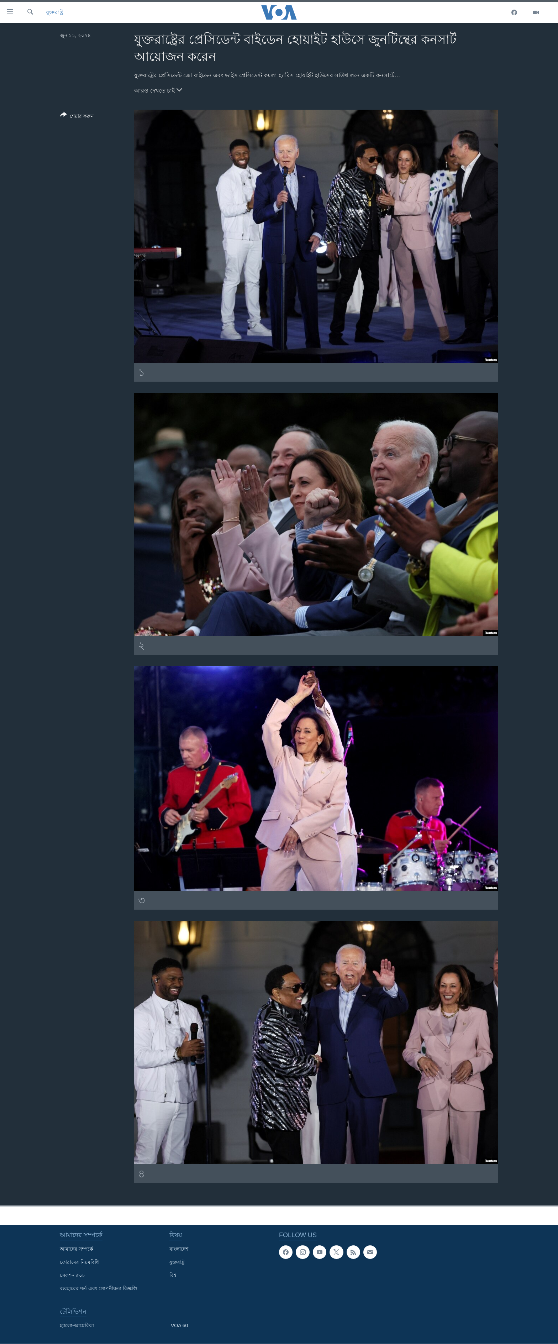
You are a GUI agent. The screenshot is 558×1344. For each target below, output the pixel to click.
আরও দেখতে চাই (158, 89)
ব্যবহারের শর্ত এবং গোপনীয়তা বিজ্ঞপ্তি (98, 1288)
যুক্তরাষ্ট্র (54, 12)
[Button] (77, 117)
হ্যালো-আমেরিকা (77, 1325)
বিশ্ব (173, 1275)
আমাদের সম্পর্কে (76, 1249)
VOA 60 (179, 1325)
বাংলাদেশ (178, 1249)
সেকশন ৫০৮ (72, 1275)
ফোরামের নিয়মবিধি (79, 1262)
